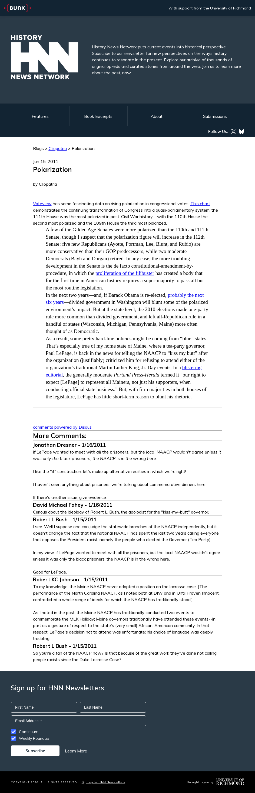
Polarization (83, 148)
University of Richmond (230, 8)
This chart (200, 203)
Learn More (76, 751)
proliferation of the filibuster (124, 273)
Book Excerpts (98, 116)
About (157, 116)
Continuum (28, 731)
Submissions (215, 116)
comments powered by (62, 427)
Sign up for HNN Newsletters (103, 782)
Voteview (42, 203)
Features (40, 116)
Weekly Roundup (34, 738)
